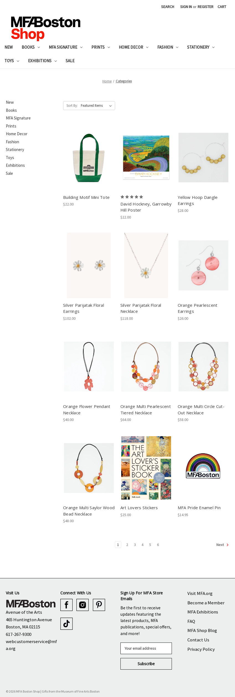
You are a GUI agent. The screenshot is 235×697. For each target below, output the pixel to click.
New (8, 47)
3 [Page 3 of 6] (135, 544)
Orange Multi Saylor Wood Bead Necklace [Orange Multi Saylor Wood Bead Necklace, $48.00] (89, 511)
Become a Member (205, 603)
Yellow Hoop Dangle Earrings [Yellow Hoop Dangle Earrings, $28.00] (198, 200)
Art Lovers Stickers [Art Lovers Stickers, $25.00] (139, 507)
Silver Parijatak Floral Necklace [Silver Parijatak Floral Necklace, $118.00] (140, 308)
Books (31, 47)
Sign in (186, 6)
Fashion (167, 47)
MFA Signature (65, 47)
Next (222, 545)
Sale (70, 60)
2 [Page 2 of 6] (127, 544)
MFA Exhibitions (202, 612)
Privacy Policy (201, 649)
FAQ (191, 621)
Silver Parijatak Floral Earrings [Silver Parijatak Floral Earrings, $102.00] (83, 308)
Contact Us (198, 640)
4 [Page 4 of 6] (142, 544)
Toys (11, 60)
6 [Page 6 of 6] (158, 544)
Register (205, 6)
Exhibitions (42, 60)
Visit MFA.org (200, 593)
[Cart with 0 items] (222, 7)
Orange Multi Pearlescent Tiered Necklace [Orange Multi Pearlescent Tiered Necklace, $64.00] (145, 409)
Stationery (201, 47)
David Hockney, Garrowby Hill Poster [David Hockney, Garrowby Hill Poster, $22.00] (146, 207)
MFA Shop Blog (202, 630)
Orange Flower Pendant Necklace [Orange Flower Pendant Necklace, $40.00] (86, 409)
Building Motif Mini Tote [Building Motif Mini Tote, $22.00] (86, 197)
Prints (100, 47)
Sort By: (72, 105)
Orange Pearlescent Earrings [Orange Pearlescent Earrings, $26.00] (198, 308)
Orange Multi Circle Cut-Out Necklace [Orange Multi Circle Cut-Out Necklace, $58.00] (201, 409)
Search (167, 6)
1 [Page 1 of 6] (118, 544)
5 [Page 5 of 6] (150, 544)
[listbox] (97, 106)
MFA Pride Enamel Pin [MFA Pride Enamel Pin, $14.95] (199, 507)
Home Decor (133, 47)
